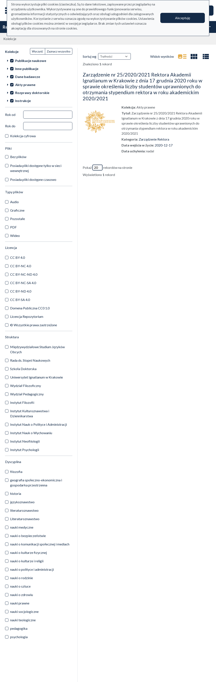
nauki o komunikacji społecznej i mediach (39, 544)
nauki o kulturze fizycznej (28, 552)
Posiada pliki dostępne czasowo (33, 179)
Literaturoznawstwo (24, 519)
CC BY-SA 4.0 (20, 300)
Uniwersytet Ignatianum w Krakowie (36, 377)
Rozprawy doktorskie (32, 93)
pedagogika (18, 628)
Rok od (10, 115)
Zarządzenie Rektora (154, 139)
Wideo (15, 236)
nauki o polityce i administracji (32, 569)
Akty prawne (25, 85)
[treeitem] (38, 60)
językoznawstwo (22, 502)
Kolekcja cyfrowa (23, 136)
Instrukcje (23, 101)
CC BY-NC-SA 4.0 (23, 283)
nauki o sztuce (20, 586)
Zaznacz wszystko (58, 51)
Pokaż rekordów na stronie (107, 167)
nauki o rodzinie (21, 578)
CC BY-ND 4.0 (20, 291)
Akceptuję (182, 18)
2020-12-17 (164, 145)
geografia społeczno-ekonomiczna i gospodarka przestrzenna (36, 482)
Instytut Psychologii (24, 450)
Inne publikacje (26, 69)
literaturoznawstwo (24, 510)
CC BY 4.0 (17, 257)
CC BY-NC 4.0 (20, 266)
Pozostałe (17, 219)
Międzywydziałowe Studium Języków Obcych (37, 349)
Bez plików (18, 157)
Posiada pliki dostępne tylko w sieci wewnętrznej (35, 168)
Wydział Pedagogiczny (27, 394)
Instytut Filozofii (22, 402)
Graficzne (17, 210)
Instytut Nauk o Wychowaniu (31, 433)
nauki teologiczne (23, 620)
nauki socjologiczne (24, 612)
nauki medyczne (21, 527)
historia (15, 493)
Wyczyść (37, 51)
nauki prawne (19, 603)
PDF (13, 227)
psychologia (19, 637)
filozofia (16, 472)
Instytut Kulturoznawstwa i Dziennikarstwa (29, 413)
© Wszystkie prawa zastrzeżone (33, 325)
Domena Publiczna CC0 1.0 (30, 308)
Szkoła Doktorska (23, 369)
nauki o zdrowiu (21, 595)
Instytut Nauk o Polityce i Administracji (38, 424)
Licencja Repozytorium (26, 316)
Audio (14, 202)
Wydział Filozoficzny (25, 386)
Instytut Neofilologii (25, 441)
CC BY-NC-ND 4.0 (23, 274)
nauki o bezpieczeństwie (28, 536)
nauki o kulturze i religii (26, 561)
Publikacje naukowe (30, 61)
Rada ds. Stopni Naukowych (30, 360)
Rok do (10, 126)
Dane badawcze (27, 77)
